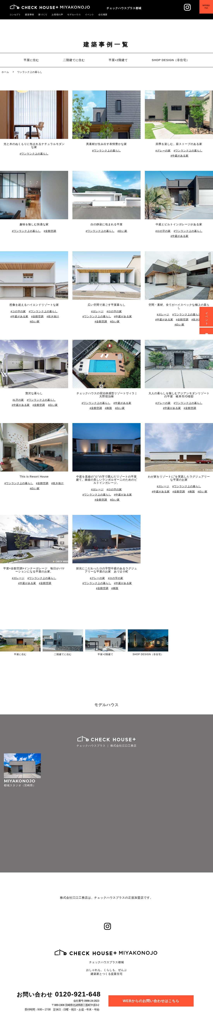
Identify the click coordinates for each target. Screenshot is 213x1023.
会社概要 (97, 14)
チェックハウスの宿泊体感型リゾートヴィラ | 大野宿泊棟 (106, 395)
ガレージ (98, 311)
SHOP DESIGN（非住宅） (170, 60)
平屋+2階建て (118, 60)
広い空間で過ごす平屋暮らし (106, 304)
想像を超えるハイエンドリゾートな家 (34, 304)
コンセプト (15, 14)
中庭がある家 (180, 155)
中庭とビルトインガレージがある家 (179, 224)
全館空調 (50, 231)
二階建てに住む (74, 60)
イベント (85, 14)
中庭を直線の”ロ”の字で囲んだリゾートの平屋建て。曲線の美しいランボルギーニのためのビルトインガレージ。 (106, 479)
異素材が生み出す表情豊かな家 (106, 143)
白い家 (123, 231)
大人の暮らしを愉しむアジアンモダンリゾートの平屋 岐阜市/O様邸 (179, 395)
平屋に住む (31, 60)
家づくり (41, 14)
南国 (109, 408)
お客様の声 (54, 14)
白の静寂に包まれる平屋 (107, 224)
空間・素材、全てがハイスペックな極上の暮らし (179, 306)
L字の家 (19, 399)
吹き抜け (53, 316)
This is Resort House (34, 476)
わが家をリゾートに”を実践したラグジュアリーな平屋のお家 (179, 478)
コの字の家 (19, 311)
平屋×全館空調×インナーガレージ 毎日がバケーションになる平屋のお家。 (34, 570)
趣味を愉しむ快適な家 (34, 224)
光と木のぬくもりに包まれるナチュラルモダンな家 (34, 145)
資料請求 (207, 330)
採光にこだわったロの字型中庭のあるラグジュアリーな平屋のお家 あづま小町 (106, 570)
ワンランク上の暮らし (34, 153)
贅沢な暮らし (34, 393)
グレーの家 (164, 150)
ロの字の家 (164, 231)
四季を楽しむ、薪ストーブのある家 (179, 143)
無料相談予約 (203, 9)
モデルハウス (70, 14)
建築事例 (28, 14)
